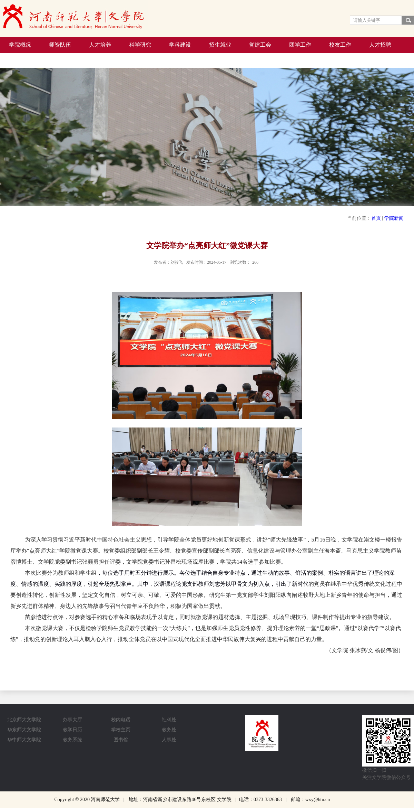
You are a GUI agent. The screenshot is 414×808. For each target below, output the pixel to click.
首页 (376, 218)
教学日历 (72, 729)
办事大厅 (72, 719)
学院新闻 (394, 218)
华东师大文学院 (24, 729)
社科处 (169, 719)
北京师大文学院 (24, 719)
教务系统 (72, 739)
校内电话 (120, 719)
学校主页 (120, 729)
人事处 (169, 739)
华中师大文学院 (24, 739)
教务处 (169, 729)
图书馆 (121, 739)
